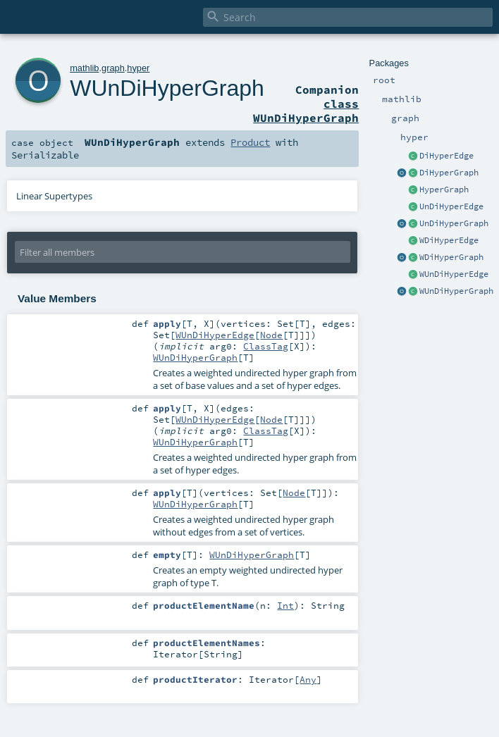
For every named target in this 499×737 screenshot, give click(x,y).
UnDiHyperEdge (451, 206)
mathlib (84, 68)
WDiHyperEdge (449, 240)
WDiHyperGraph (451, 257)
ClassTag (265, 346)
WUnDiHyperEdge (453, 274)
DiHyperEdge (446, 156)
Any (308, 679)
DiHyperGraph (449, 173)
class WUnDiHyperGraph (306, 111)
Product (250, 142)
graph (113, 68)
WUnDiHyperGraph (456, 291)
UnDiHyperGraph (453, 223)
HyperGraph (444, 189)
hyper (138, 68)
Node (271, 334)
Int (285, 605)
